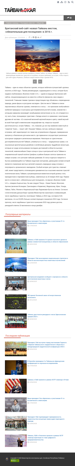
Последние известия (27, 23)
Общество (40, 23)
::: (0, 5)
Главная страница (12, 23)
